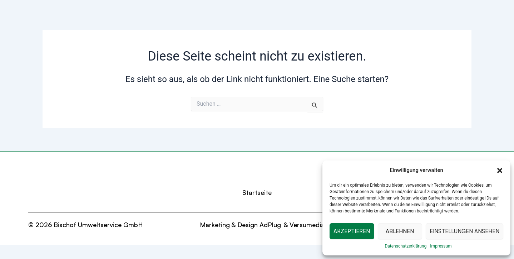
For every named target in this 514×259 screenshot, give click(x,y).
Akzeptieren (351, 231)
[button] (499, 170)
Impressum (440, 246)
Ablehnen (400, 231)
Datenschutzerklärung (405, 246)
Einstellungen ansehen (464, 231)
